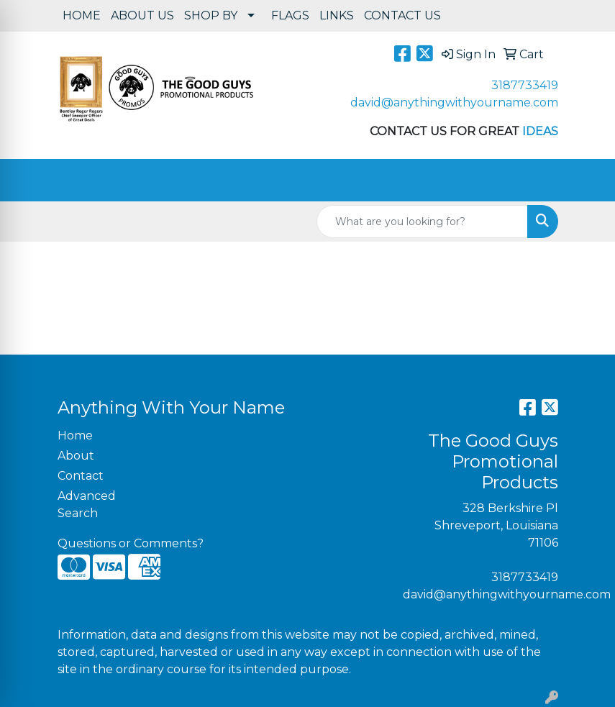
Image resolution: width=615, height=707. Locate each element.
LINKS (336, 15)
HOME (82, 15)
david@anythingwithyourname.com (454, 102)
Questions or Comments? (131, 543)
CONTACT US (402, 15)
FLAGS (290, 15)
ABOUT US (142, 15)
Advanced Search (87, 504)
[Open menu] (586, 180)
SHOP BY (210, 15)
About (76, 455)
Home (75, 435)
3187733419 (524, 85)
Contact (81, 476)
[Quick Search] (422, 221)
